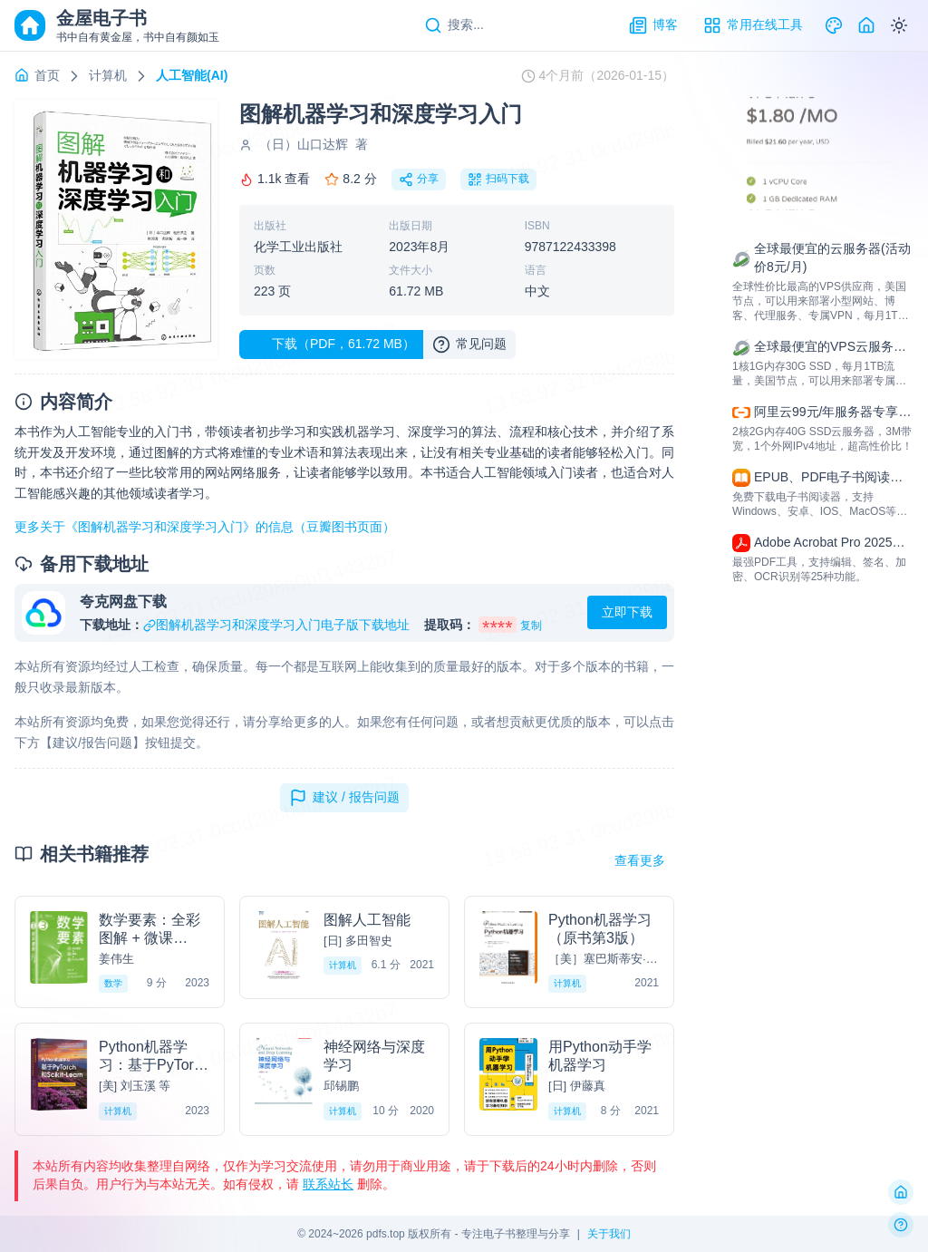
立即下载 (627, 612)
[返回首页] (901, 1192)
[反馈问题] (901, 1224)
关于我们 (609, 1234)
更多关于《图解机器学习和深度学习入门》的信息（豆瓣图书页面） (204, 526)
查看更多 (639, 860)
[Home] (866, 25)
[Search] (454, 25)
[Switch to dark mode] (899, 25)
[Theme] (833, 25)
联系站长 (328, 1184)
